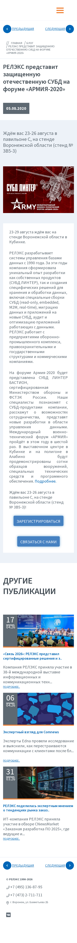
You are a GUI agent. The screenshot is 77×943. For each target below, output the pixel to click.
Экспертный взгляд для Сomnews (31, 732)
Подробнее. (45, 481)
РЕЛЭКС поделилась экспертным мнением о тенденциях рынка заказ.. (38, 808)
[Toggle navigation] (60, 10)
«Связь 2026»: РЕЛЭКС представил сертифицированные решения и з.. (32, 656)
